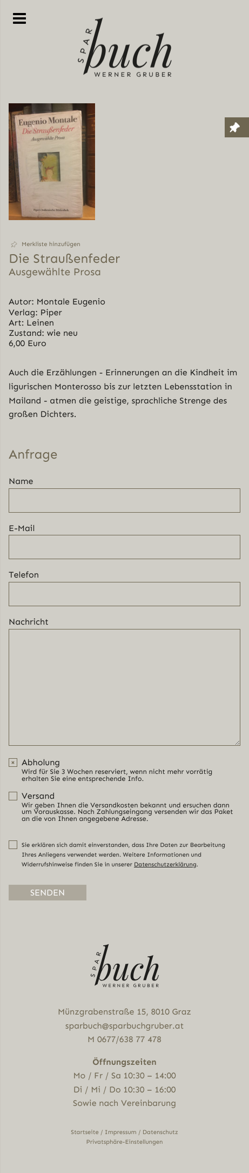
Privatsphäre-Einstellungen (124, 1141)
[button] (52, 244)
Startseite (85, 1132)
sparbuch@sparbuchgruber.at (124, 1025)
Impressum (121, 1132)
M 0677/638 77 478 (124, 1039)
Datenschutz (160, 1132)
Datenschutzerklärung (165, 864)
